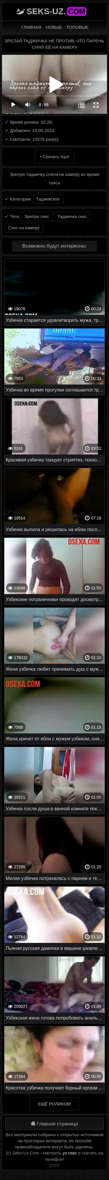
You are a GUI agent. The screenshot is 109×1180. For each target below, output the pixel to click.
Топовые (78, 27)
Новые (54, 27)
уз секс (70, 1153)
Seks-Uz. (56, 11)
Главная (31, 27)
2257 (54, 1165)
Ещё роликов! (54, 1103)
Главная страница (54, 1124)
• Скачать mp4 (54, 156)
